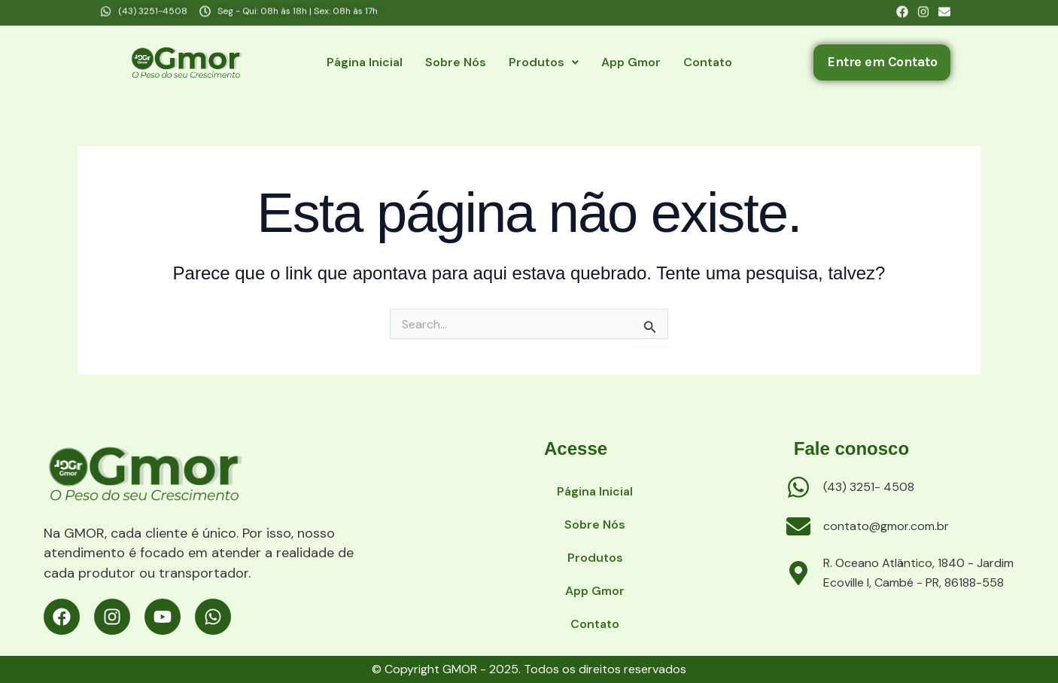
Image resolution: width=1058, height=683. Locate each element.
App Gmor (631, 62)
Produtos (544, 62)
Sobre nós (455, 62)
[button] (543, 62)
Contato (707, 62)
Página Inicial (365, 62)
